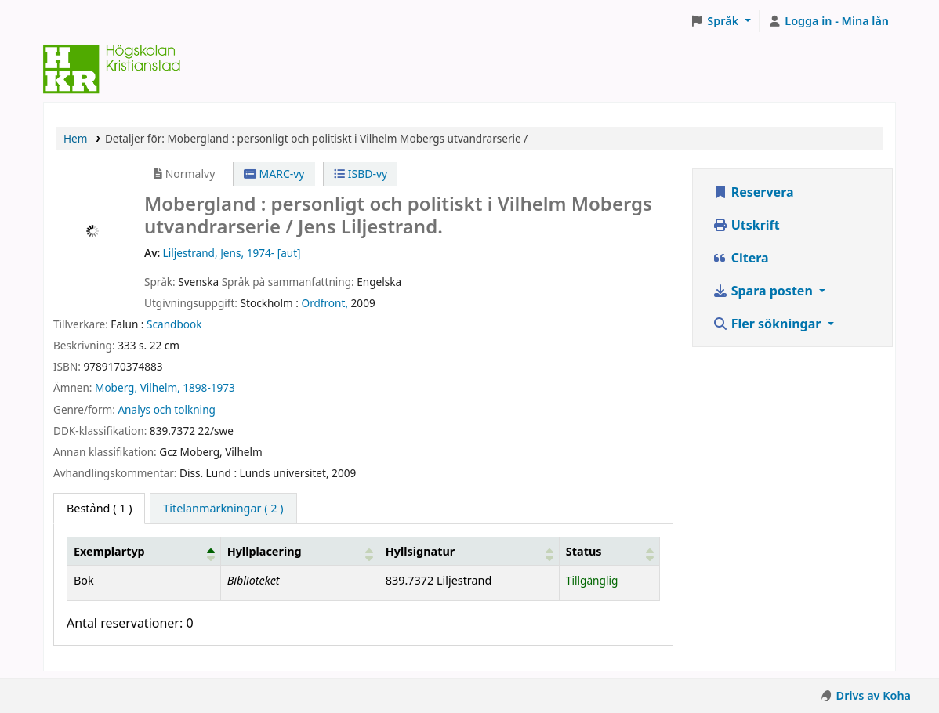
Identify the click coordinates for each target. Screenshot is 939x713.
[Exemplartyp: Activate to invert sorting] (144, 551)
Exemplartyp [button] (109, 551)
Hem (75, 138)
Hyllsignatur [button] (420, 551)
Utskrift (746, 224)
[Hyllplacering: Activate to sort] (299, 551)
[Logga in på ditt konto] (828, 21)
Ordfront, (325, 302)
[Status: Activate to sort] (609, 551)
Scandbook (174, 324)
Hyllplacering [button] (264, 551)
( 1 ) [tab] (99, 508)
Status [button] (584, 551)
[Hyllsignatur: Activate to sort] (469, 551)
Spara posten (764, 290)
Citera (740, 257)
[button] (720, 21)
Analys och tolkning (166, 409)
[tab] (223, 508)
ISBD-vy (360, 173)
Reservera (753, 192)
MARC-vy (274, 173)
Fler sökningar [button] (768, 323)
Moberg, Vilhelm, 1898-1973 (165, 387)
